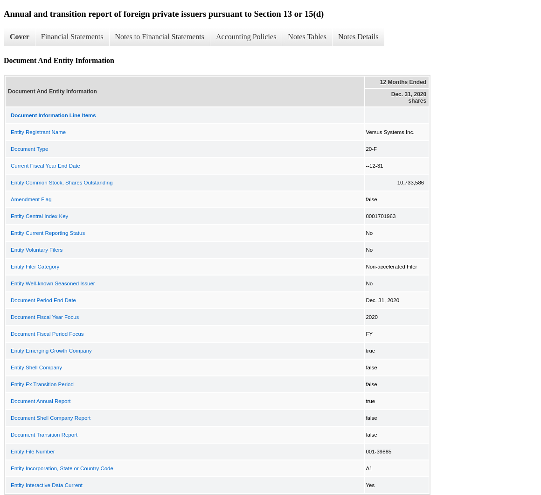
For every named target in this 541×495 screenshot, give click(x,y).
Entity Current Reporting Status (48, 233)
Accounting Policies (246, 37)
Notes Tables (307, 37)
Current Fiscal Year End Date (45, 166)
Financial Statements (72, 37)
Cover (19, 37)
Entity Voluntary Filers (36, 250)
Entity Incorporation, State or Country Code (62, 468)
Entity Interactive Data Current (47, 485)
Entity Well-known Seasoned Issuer (53, 283)
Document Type (29, 149)
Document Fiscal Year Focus (45, 317)
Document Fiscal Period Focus (47, 334)
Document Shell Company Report (50, 418)
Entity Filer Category (35, 266)
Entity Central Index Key (39, 216)
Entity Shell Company (36, 367)
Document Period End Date (43, 300)
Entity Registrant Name (38, 132)
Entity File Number (33, 451)
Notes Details (358, 37)
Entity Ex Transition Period (42, 384)
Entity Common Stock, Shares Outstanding (62, 182)
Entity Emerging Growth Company (51, 351)
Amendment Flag (31, 199)
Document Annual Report (41, 401)
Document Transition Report (44, 435)
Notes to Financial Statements (160, 37)
